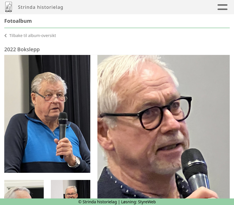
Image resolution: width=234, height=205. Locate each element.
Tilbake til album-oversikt (30, 35)
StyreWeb (147, 201)
